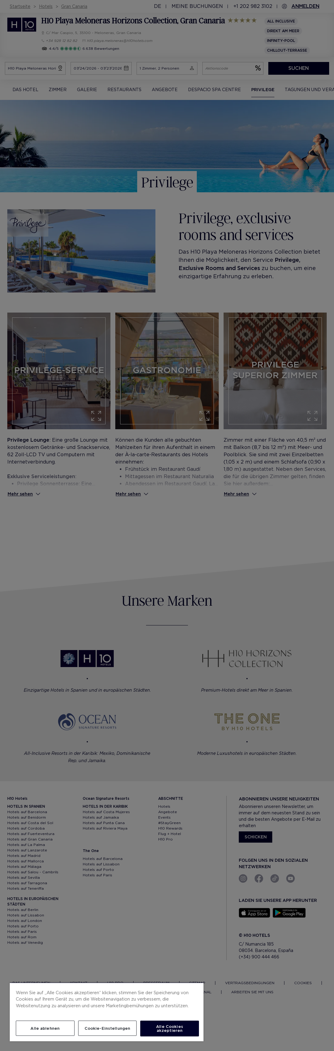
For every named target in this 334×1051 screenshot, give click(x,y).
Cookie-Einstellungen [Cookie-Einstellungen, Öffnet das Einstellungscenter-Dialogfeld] (107, 1028)
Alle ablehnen (45, 1028)
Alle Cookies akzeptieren (169, 1028)
